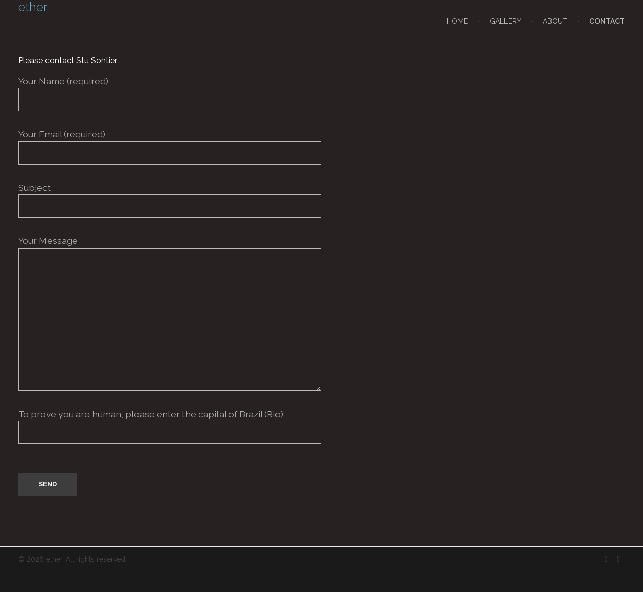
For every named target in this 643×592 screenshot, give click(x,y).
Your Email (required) (321, 146)
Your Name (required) (321, 93)
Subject (321, 200)
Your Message (321, 312)
